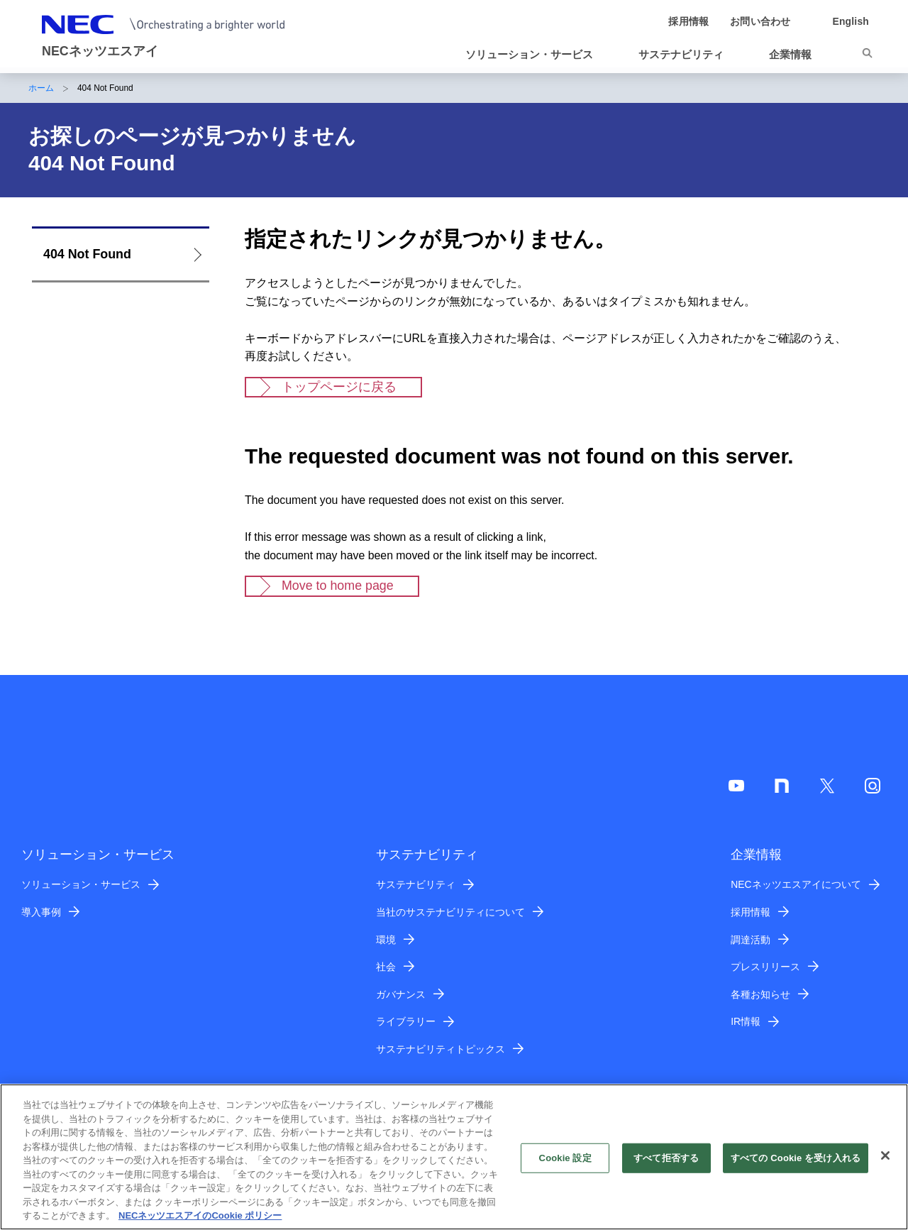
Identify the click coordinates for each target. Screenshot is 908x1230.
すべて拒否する (666, 1165)
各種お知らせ (760, 994)
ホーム (41, 88)
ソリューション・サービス (80, 884)
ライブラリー (406, 1021)
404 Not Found (87, 254)
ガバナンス (401, 994)
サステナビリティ (415, 884)
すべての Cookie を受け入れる (795, 1165)
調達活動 (750, 939)
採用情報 (750, 912)
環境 (386, 939)
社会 (386, 966)
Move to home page (338, 585)
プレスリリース (765, 966)
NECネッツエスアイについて (795, 884)
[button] (534, 54)
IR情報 (745, 1021)
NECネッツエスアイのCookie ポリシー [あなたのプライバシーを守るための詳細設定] (200, 1223)
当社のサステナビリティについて (450, 912)
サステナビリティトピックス (440, 1049)
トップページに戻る (339, 387)
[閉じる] (885, 1163)
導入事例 (41, 912)
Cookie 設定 (565, 1165)
